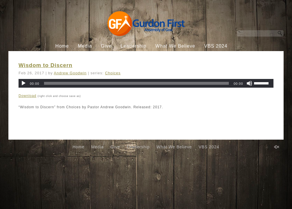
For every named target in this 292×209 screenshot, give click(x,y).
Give (106, 46)
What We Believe (175, 46)
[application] (146, 83)
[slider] (136, 83)
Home (62, 46)
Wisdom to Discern (45, 65)
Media (85, 46)
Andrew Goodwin (70, 73)
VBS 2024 (215, 46)
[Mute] (249, 83)
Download (27, 96)
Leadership (133, 46)
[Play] (23, 83)
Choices (113, 73)
